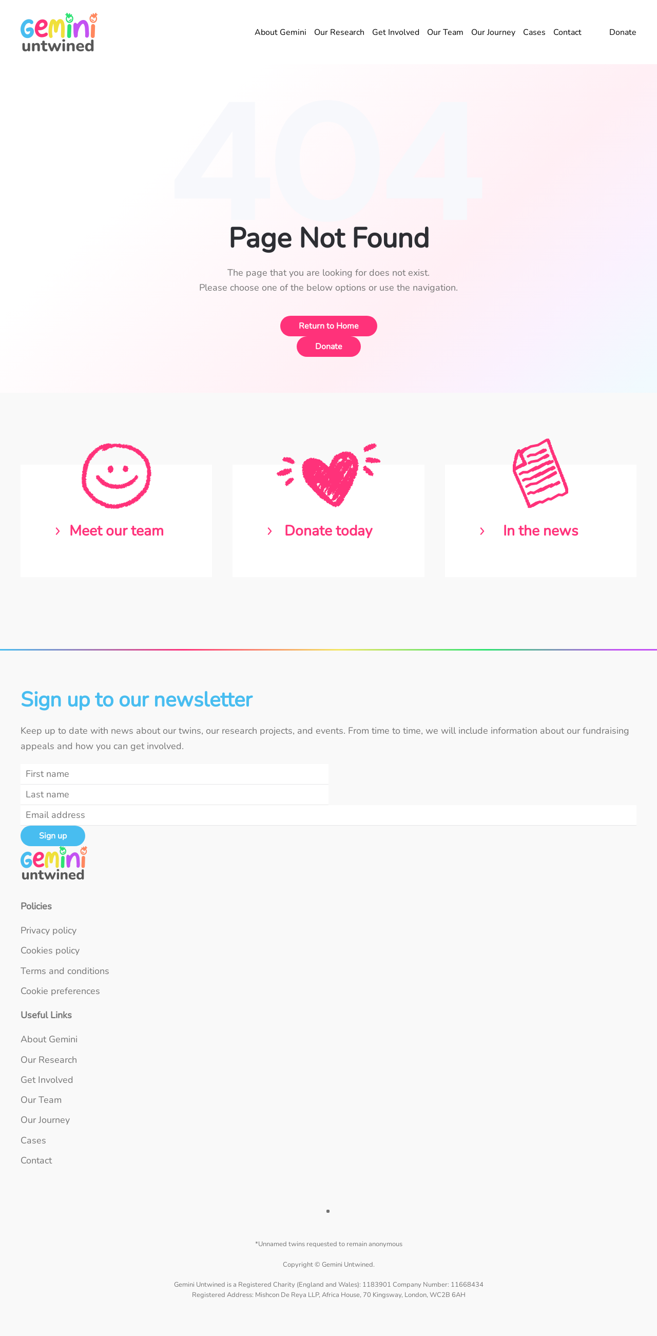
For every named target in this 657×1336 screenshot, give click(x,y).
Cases (534, 32)
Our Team (445, 32)
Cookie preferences (60, 991)
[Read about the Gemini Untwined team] (116, 521)
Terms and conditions (65, 971)
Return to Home (329, 326)
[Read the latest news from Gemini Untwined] (540, 521)
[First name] (174, 774)
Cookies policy (50, 950)
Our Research (339, 32)
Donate (622, 32)
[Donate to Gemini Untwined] (328, 521)
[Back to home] (60, 32)
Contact (567, 32)
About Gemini (280, 32)
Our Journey (493, 32)
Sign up (53, 836)
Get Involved (395, 32)
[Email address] (328, 815)
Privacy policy (48, 930)
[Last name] (174, 795)
